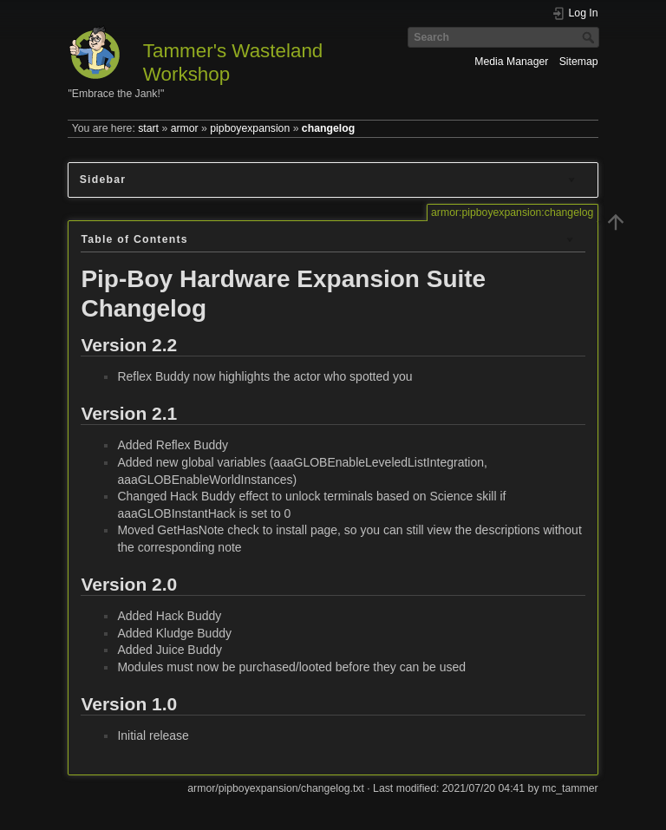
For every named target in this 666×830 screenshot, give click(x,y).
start (148, 128)
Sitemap (578, 62)
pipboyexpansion (250, 128)
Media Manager (511, 62)
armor (185, 128)
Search (590, 37)
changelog (328, 128)
